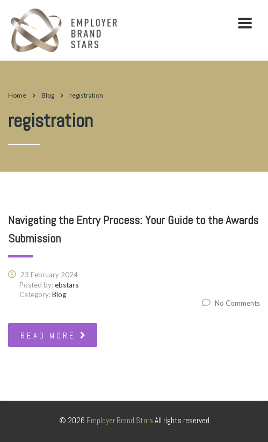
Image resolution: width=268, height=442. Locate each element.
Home (17, 95)
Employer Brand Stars (119, 420)
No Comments (231, 303)
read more (54, 335)
